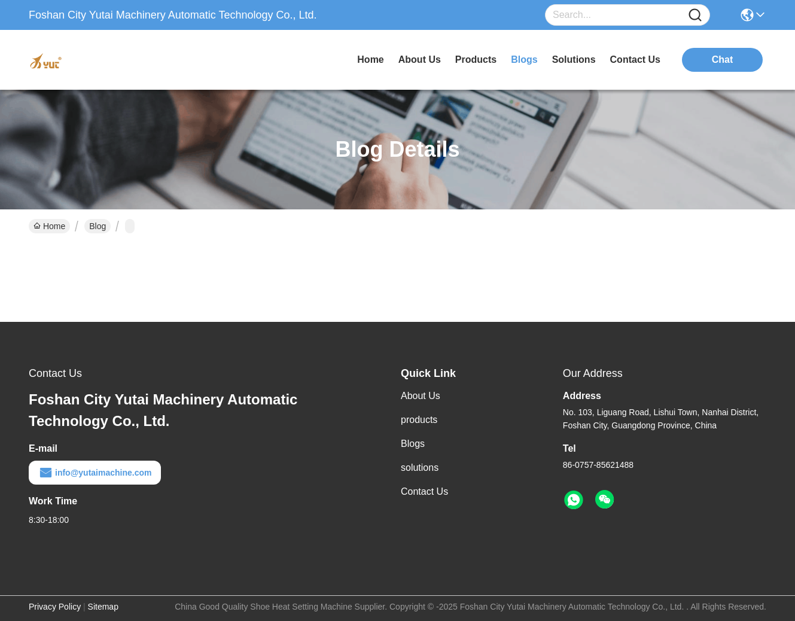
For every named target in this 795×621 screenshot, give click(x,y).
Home (370, 59)
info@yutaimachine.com (94, 472)
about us (419, 59)
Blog (97, 226)
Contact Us (424, 491)
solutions (574, 59)
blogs (524, 59)
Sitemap (103, 606)
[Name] (695, 15)
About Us (420, 396)
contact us (635, 59)
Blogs (413, 444)
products (476, 59)
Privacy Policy (55, 606)
